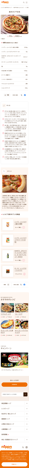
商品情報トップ (6, 403)
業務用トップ (6, 419)
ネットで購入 (20, 227)
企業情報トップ (6, 429)
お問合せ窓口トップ (8, 424)
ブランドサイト (20, 274)
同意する (15, 464)
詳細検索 (19, 384)
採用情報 (5, 434)
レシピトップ (5, 408)
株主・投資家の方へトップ (10, 439)
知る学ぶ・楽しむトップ (9, 413)
